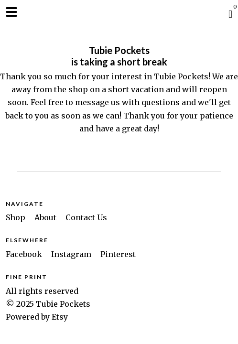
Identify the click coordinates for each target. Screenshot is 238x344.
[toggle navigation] (11, 12)
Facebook (25, 254)
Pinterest (118, 254)
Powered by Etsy (37, 317)
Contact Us (86, 217)
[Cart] (230, 14)
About (46, 217)
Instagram (72, 254)
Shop (16, 217)
